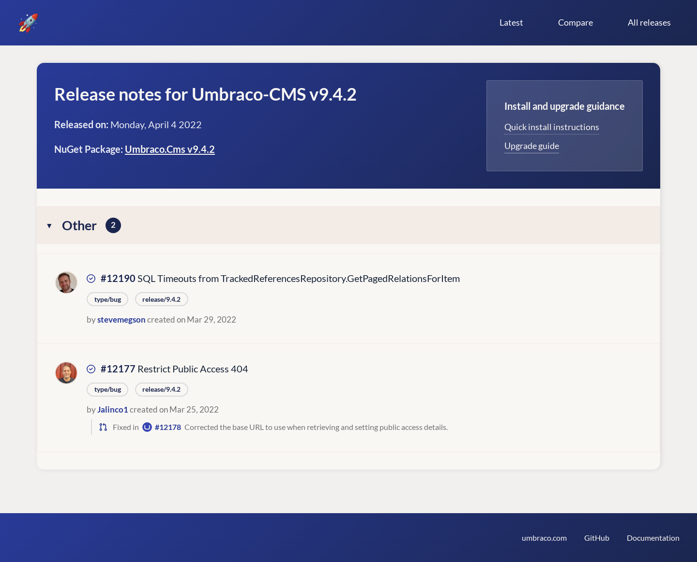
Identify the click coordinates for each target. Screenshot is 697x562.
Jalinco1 (112, 409)
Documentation (653, 537)
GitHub (596, 537)
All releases (649, 22)
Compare (575, 22)
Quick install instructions (551, 126)
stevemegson (121, 319)
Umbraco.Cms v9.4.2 (170, 149)
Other (91, 225)
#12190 (118, 278)
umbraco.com (544, 537)
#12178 (168, 426)
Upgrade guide (531, 145)
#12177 (118, 368)
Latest (511, 22)
